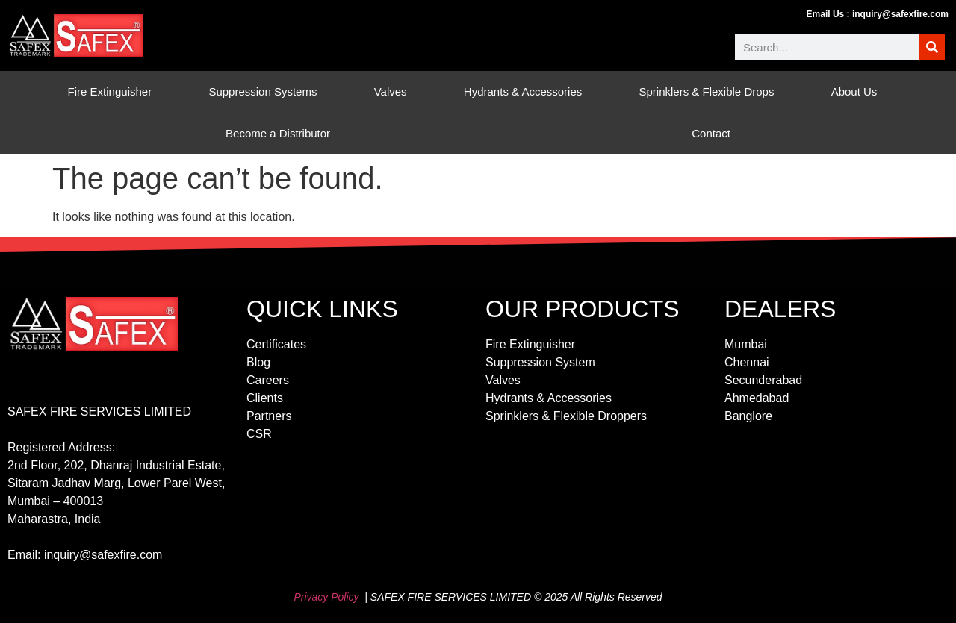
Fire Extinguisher (114, 91)
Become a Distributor (278, 133)
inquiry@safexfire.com (900, 14)
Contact (711, 133)
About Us (858, 91)
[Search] (932, 47)
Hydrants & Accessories (526, 91)
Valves (394, 91)
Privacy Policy (326, 597)
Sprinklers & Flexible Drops (710, 91)
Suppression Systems (266, 91)
